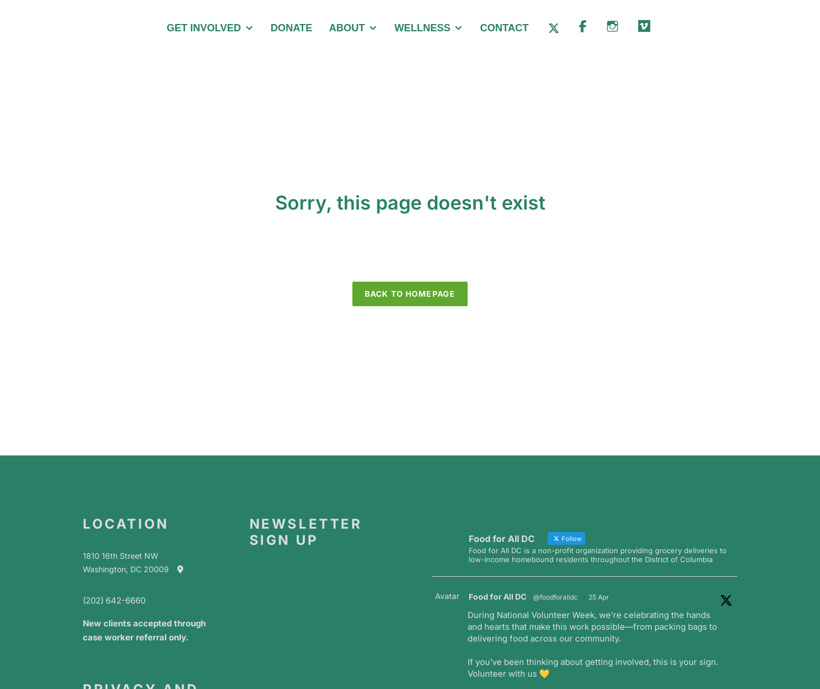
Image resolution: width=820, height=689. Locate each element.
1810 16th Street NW (120, 555)
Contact (504, 28)
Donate (292, 28)
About (347, 28)
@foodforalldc (555, 597)
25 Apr (598, 597)
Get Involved (204, 28)
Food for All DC (497, 596)
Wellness (422, 28)
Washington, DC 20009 (139, 569)
